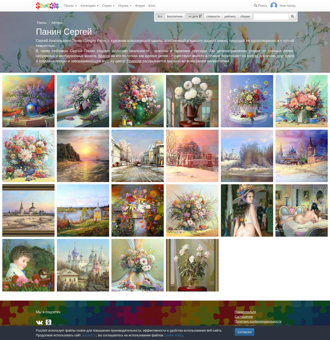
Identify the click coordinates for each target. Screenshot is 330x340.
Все (160, 16)
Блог (151, 5)
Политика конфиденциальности (258, 321)
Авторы (56, 22)
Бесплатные (175, 16)
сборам (245, 16)
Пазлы (70, 5)
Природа (134, 61)
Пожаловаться (245, 312)
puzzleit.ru (89, 335)
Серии (108, 5)
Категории (90, 5)
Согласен (244, 332)
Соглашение (244, 316)
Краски (104, 56)
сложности (213, 16)
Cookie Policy (173, 335)
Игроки (125, 5)
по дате (195, 16)
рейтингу (230, 16)
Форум (140, 5)
